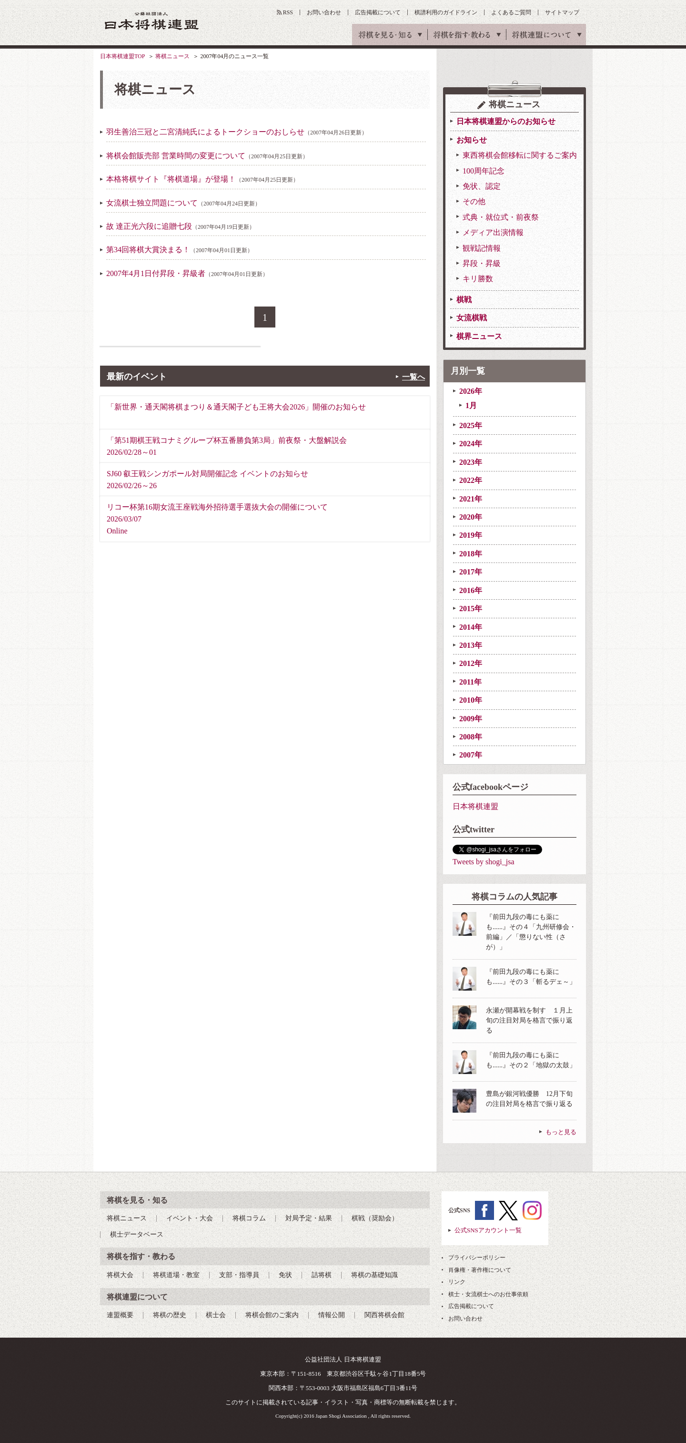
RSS (288, 12)
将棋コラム (249, 1218)
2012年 (470, 663)
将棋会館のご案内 (272, 1315)
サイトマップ (562, 12)
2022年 (470, 480)
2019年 (470, 535)
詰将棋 (322, 1275)
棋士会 (216, 1315)
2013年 (470, 645)
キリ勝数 (478, 279)
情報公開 (331, 1315)
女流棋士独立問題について (183, 203)
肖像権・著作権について (479, 1270)
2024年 (470, 444)
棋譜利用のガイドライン (445, 12)
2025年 (470, 425)
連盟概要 (120, 1315)
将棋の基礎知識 (374, 1275)
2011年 (470, 682)
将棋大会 (120, 1275)
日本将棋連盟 (475, 806)
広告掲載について (378, 12)
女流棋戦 (471, 318)
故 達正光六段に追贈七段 (180, 226)
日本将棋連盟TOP (122, 56)
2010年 (470, 700)
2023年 (470, 462)
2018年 (470, 554)
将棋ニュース (172, 56)
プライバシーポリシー (476, 1257)
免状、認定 (482, 186)
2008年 (470, 737)
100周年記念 (483, 171)
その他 (474, 201)
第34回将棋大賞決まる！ (179, 250)
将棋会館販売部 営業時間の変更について (207, 156)
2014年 (470, 627)
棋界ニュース (479, 336)
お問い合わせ (324, 12)
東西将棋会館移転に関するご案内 (520, 155)
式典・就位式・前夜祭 (501, 217)
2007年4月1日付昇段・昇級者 (187, 273)
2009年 (470, 719)
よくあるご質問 (511, 12)
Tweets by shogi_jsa (483, 862)
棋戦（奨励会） (375, 1218)
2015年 (470, 608)
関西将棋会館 (384, 1315)
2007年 (470, 755)
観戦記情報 (482, 248)
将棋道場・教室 (176, 1275)
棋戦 (464, 300)
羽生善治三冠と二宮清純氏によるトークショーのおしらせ (236, 132)
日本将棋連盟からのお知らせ (505, 121)
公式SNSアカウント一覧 (488, 1230)
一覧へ (413, 377)
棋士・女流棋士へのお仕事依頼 (488, 1294)
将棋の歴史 (169, 1315)
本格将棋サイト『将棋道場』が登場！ (202, 179)
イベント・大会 (189, 1218)
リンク (456, 1282)
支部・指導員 (239, 1275)
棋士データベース (136, 1234)
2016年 (470, 590)
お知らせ (471, 140)
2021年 (470, 499)
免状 (285, 1275)
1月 (471, 405)
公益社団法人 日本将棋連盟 (152, 21)
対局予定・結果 (308, 1218)
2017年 (470, 572)
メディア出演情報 (493, 232)
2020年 (470, 517)
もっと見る (560, 1132)
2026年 (470, 391)
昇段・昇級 (482, 263)
